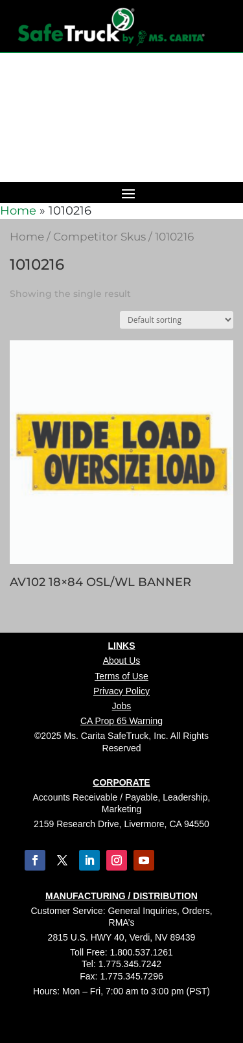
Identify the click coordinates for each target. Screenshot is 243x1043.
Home (18, 211)
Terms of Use (121, 676)
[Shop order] (176, 320)
